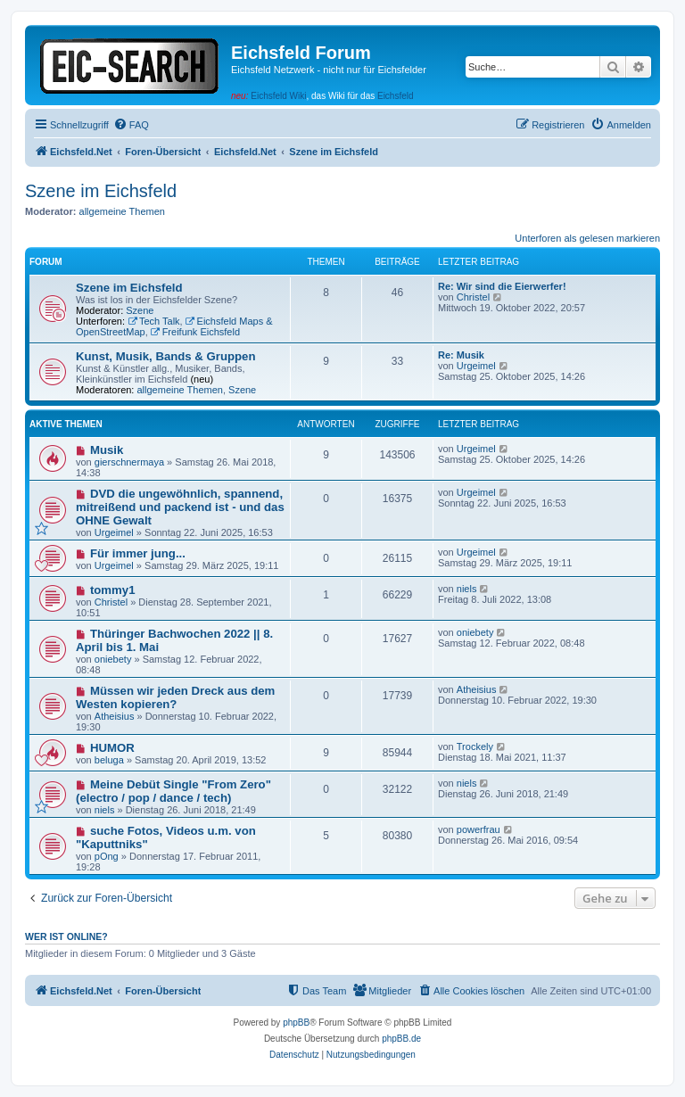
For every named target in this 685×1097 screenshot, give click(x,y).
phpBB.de (401, 1038)
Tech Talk (154, 321)
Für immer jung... (138, 553)
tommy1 (113, 590)
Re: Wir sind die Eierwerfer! (502, 286)
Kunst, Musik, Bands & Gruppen (166, 356)
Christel (473, 297)
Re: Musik (461, 355)
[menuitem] (131, 125)
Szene (139, 310)
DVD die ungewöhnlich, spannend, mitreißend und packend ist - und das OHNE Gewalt (180, 507)
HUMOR (112, 748)
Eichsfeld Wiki (278, 96)
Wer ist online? (66, 936)
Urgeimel (476, 365)
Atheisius (115, 716)
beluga (109, 760)
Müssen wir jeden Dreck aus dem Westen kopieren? (175, 697)
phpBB (296, 1022)
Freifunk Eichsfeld (195, 331)
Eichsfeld (395, 96)
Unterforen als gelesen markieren (587, 238)
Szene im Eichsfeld (101, 191)
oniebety (113, 659)
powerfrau (478, 829)
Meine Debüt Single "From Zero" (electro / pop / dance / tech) (173, 791)
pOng (107, 856)
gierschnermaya (129, 462)
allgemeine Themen (122, 211)
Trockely (475, 746)
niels (467, 588)
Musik (106, 450)
